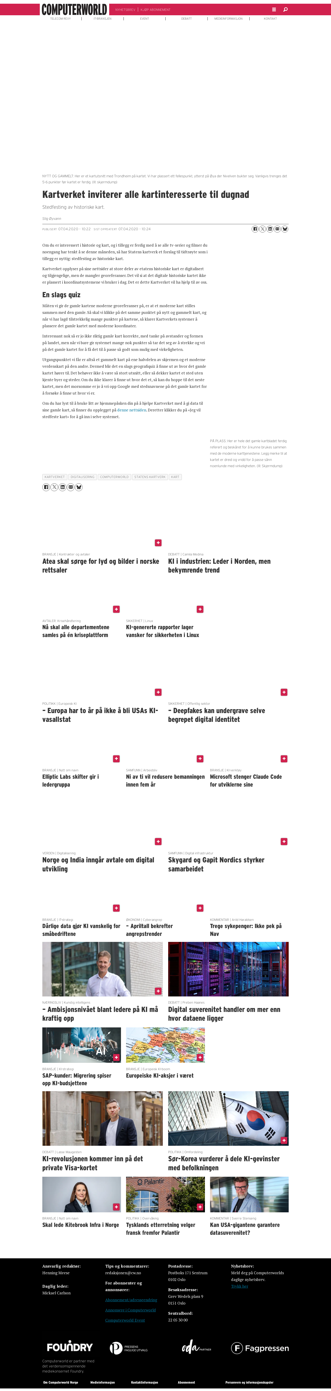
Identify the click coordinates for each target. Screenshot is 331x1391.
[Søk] (285, 9)
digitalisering (83, 477)
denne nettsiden (131, 410)
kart (175, 477)
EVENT (144, 18)
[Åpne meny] (274, 9)
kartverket (55, 477)
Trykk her (239, 1286)
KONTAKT (270, 18)
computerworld (114, 477)
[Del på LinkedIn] (269, 229)
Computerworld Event (125, 1320)
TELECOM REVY (60, 18)
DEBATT (186, 18)
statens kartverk (149, 477)
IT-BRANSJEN (102, 18)
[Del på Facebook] (255, 229)
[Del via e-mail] (277, 229)
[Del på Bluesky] (284, 229)
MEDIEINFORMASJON (228, 18)
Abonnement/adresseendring (131, 1299)
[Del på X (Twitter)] (262, 229)
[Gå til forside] (74, 9)
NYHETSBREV (125, 10)
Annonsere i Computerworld (130, 1310)
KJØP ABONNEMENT (155, 10)
